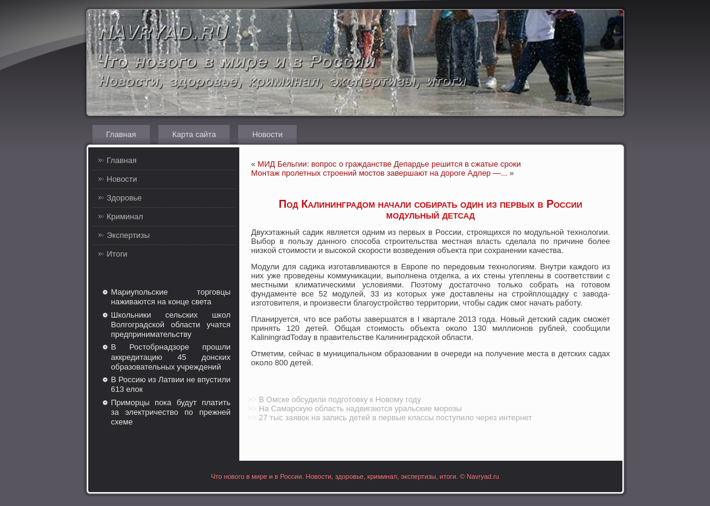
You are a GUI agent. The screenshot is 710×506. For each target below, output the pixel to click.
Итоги (117, 253)
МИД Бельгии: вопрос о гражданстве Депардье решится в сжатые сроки (389, 163)
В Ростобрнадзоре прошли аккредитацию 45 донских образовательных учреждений (171, 356)
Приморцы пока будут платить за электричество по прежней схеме (171, 412)
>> (252, 399)
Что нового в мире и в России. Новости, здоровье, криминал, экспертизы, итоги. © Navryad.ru (355, 476)
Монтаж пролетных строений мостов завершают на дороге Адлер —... (379, 173)
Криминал (125, 216)
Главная (121, 134)
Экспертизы (128, 235)
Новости (267, 134)
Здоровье (124, 197)
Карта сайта (194, 134)
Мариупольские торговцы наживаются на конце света (171, 296)
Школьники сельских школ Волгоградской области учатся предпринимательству (171, 324)
